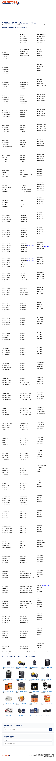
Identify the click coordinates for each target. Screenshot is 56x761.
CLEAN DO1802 (5, 438)
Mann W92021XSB (23, 562)
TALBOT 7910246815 (41, 420)
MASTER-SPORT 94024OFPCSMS (26, 603)
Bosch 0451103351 (6, 281)
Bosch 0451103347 (6, 275)
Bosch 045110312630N (6, 245)
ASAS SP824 (4, 161)
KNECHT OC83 (22, 373)
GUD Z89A (22, 208)
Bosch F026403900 (6, 337)
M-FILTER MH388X (23, 534)
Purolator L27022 (40, 259)
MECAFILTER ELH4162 (24, 639)
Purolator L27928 (40, 270)
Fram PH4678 (22, 157)
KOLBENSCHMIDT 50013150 (25, 401)
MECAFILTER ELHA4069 (41, 32)
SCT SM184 (39, 358)
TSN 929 (39, 482)
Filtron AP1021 (5, 627)
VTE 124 (38, 576)
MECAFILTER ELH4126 (24, 633)
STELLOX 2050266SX (41, 405)
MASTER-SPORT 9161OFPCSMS (26, 590)
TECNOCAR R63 (40, 437)
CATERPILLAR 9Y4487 (6, 367)
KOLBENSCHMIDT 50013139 (25, 399)
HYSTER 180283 (23, 277)
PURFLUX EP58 (40, 203)
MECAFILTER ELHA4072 (41, 36)
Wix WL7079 (39, 604)
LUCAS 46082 (22, 485)
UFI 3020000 (39, 533)
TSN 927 (39, 480)
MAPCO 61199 (22, 566)
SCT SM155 (39, 355)
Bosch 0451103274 (6, 271)
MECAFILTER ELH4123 (24, 629)
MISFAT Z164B (40, 59)
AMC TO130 (4, 150)
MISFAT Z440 (39, 81)
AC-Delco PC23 (5, 50)
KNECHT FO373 (23, 313)
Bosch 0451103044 (6, 228)
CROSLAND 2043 (5, 483)
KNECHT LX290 (23, 322)
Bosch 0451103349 (6, 277)
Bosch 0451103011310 (6, 219)
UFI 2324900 (39, 523)
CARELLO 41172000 (6, 346)
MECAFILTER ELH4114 (24, 624)
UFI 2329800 (39, 525)
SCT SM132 (39, 345)
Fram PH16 (22, 123)
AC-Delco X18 (5, 60)
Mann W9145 (22, 558)
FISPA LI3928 (22, 32)
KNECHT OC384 (23, 352)
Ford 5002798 (22, 88)
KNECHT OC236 (23, 341)
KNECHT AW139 (23, 303)
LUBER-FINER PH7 (23, 483)
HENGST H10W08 (23, 221)
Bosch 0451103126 (6, 243)
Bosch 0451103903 (6, 288)
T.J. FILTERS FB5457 (41, 418)
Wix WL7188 (39, 630)
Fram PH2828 (22, 131)
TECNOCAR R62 (40, 435)
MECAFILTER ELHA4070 (41, 34)
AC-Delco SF (4, 58)
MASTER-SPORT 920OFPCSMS (25, 601)
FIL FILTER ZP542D (6, 620)
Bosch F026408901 (6, 339)
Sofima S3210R (40, 370)
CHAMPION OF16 (5, 414)
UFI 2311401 (39, 486)
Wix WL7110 (39, 611)
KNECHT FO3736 (23, 316)
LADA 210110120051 (24, 427)
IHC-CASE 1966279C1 (24, 279)
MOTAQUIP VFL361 (41, 113)
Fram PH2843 (22, 133)
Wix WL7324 (39, 638)
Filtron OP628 (5, 637)
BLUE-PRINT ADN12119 (7, 211)
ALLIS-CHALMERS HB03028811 (8, 148)
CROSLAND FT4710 (6, 496)
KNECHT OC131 (23, 324)
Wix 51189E (39, 587)
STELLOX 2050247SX (41, 403)
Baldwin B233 (5, 180)
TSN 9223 (39, 469)
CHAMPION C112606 (6, 380)
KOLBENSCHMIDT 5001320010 (26, 410)
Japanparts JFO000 (23, 286)
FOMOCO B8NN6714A (24, 57)
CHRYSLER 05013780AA (7, 423)
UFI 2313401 (39, 501)
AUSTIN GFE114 (5, 174)
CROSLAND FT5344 (6, 511)
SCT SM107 (39, 330)
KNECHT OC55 (22, 369)
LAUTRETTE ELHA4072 (24, 459)
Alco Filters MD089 (6, 112)
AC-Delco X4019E (5, 75)
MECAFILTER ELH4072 (24, 618)
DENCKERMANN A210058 (7, 532)
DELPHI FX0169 (5, 517)
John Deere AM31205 (24, 292)
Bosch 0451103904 (6, 290)
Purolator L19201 (40, 252)
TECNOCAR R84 (40, 443)
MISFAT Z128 (39, 55)
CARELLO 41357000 (6, 354)
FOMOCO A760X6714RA (24, 55)
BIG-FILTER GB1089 (6, 202)
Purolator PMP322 (40, 306)
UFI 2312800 (39, 497)
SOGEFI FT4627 (40, 383)
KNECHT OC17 (22, 333)
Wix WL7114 (39, 613)
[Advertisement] (28, 13)
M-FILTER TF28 (23, 539)
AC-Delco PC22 (5, 48)
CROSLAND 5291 (5, 491)
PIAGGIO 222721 (40, 197)
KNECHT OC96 (22, 376)
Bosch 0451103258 (6, 264)
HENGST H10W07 (23, 219)
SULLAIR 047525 (40, 407)
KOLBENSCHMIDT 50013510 (25, 414)
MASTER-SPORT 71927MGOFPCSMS (27, 579)
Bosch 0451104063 (6, 294)
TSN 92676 (39, 478)
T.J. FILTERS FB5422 (41, 415)
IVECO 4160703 (23, 283)
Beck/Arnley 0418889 (6, 187)
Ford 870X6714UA (23, 101)
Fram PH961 (22, 163)
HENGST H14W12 (23, 238)
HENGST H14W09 (23, 236)
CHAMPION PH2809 (6, 421)
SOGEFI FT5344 (40, 400)
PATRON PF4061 (40, 152)
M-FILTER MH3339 (23, 519)
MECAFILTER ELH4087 (24, 620)
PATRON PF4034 (40, 143)
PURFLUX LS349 (40, 218)
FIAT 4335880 (5, 590)
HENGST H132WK (23, 230)
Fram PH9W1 (22, 172)
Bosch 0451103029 (6, 223)
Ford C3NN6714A (23, 110)
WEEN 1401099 (40, 581)
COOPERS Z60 (5, 470)
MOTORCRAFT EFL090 (41, 126)
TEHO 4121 (39, 456)
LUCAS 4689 (22, 487)
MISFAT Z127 (39, 53)
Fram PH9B (22, 170)
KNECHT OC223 (23, 337)
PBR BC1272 (39, 171)
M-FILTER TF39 (23, 541)
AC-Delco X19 (5, 63)
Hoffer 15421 (22, 266)
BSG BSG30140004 (6, 343)
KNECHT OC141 (23, 331)
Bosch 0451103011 (6, 217)
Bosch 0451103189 (6, 256)
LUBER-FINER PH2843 (24, 476)
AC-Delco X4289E (5, 97)
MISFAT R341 (39, 49)
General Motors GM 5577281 (25, 189)
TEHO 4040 (39, 452)
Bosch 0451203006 (6, 296)
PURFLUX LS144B (40, 210)
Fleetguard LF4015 (23, 42)
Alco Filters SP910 (5, 138)
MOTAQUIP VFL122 (41, 96)
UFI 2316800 (39, 505)
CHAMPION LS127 (5, 410)
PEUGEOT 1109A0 (40, 190)
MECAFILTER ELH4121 (24, 627)
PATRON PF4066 (40, 154)
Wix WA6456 (39, 591)
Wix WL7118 (39, 615)
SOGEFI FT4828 (40, 390)
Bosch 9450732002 (6, 328)
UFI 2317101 (39, 508)
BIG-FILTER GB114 (6, 206)
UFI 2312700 (39, 493)
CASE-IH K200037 (5, 365)
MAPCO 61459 (22, 569)
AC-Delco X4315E (5, 99)
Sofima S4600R (40, 379)
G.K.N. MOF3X (22, 178)
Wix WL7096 (39, 606)
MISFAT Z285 (39, 77)
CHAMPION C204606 (6, 397)
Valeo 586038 (40, 566)
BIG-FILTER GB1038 (6, 193)
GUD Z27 (21, 202)
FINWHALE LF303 (5, 646)
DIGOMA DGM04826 (6, 545)
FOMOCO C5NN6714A (24, 62)
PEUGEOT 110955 (40, 186)
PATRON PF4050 (40, 145)
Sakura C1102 (40, 317)
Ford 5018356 (22, 99)
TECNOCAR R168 (40, 424)
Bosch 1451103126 (6, 318)
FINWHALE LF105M (6, 644)
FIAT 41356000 (5, 577)
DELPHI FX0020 (5, 513)
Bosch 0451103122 (6, 241)
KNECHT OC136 (23, 328)
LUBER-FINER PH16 (23, 470)
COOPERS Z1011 (5, 459)
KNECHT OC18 (22, 335)
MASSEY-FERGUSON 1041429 (25, 575)
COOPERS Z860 (5, 472)
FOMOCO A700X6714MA (24, 47)
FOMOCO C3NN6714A (24, 59)
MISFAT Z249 (39, 72)
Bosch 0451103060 (6, 230)
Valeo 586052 (40, 568)
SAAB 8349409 (40, 315)
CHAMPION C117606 (6, 382)
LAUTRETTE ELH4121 (24, 444)
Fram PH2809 (22, 129)
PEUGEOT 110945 (40, 182)
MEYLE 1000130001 (41, 38)
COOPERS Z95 (5, 474)
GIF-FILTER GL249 (23, 193)
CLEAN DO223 (5, 440)
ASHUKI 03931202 (5, 168)
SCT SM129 (39, 340)
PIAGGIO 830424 (40, 199)
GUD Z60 (21, 206)
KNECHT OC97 (22, 378)
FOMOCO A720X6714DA (24, 53)
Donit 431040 (5, 564)
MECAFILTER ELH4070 (24, 616)
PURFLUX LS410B (40, 222)
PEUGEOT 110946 (40, 184)
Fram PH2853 (22, 135)
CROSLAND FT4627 (6, 494)
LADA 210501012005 (24, 429)
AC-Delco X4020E (5, 78)
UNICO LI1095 (40, 535)
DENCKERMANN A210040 (7, 528)
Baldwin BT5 (4, 185)
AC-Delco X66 (5, 105)
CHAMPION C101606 (6, 369)
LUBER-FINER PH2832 (24, 474)
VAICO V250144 (40, 551)
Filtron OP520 (5, 629)
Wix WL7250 (39, 634)
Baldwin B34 (4, 183)
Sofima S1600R (40, 366)
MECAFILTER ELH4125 (24, 631)
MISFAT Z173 (39, 68)
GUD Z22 (21, 200)
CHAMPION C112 (5, 378)
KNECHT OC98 (22, 380)
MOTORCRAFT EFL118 (41, 128)
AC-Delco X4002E (5, 67)
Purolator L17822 (40, 250)
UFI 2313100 (39, 499)
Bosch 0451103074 (6, 234)
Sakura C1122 (40, 319)
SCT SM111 (39, 336)
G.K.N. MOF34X (23, 176)
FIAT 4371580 (5, 597)
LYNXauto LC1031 (23, 498)
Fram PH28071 (23, 127)
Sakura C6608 (40, 321)
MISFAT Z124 (39, 51)
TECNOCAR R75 (40, 441)
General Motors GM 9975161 (25, 191)
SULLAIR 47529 (40, 409)
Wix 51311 (39, 589)
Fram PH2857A (23, 142)
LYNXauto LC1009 (23, 494)
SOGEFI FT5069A (40, 396)
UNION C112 (39, 544)
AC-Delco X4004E (5, 71)
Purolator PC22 (40, 287)
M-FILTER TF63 (23, 545)
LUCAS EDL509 (23, 491)
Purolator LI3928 (40, 282)
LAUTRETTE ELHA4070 (24, 457)
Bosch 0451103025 (6, 221)
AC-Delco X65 (5, 103)
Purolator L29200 (40, 272)
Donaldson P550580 (6, 549)
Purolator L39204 (40, 276)
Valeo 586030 (40, 563)
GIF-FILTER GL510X (23, 198)
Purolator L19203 (40, 255)
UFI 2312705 (39, 495)
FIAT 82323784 (5, 609)
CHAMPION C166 (5, 393)
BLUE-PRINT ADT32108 (6, 213)
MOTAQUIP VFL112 (41, 94)
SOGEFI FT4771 (40, 388)
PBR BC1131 (39, 169)
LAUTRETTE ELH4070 (24, 440)
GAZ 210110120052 (23, 187)
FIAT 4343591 (5, 592)
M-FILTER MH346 (23, 524)
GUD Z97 (21, 213)
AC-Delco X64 (5, 101)
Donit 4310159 (5, 560)
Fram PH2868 (22, 150)
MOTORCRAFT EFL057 (41, 122)
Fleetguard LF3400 (23, 38)
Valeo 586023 (40, 559)
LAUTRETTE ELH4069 (24, 438)
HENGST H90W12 (23, 256)
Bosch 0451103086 (6, 238)
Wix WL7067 (39, 593)
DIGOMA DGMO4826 (6, 547)
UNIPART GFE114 (40, 546)
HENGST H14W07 (23, 234)
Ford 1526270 (22, 86)
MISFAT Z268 (39, 74)
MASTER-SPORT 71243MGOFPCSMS (27, 577)
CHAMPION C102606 (6, 373)
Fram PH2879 (22, 153)
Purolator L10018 (40, 244)
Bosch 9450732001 (6, 326)
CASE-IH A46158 (5, 361)
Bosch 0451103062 (6, 232)
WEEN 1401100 (40, 583)
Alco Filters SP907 (5, 135)
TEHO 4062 (39, 454)
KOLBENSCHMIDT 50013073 (25, 393)
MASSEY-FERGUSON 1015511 (25, 573)
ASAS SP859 (4, 163)
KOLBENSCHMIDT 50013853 (25, 419)
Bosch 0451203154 (6, 303)
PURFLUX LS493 (40, 227)
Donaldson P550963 (6, 551)
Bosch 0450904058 (6, 215)
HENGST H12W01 (23, 228)
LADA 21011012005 (23, 425)
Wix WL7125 (39, 619)
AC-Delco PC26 (5, 52)
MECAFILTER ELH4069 (24, 614)
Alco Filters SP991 (5, 144)
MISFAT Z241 (39, 70)
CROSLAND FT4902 (6, 504)
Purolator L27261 (40, 263)
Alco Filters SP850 (5, 127)
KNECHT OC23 (22, 339)
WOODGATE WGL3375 (41, 641)
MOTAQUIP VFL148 (41, 100)
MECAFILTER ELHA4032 (41, 29)
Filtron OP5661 (5, 631)
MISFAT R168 (39, 47)
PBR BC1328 (39, 173)
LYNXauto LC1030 (23, 496)
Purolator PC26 (40, 293)
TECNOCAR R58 (40, 430)
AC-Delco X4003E (5, 69)
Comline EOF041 (5, 455)
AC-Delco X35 (5, 65)
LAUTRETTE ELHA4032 (24, 453)
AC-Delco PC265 (5, 54)
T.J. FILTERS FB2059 (41, 411)
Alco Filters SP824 (5, 120)
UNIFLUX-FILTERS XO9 (41, 542)
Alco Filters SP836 (5, 125)
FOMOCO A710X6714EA (24, 51)
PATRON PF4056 (40, 150)
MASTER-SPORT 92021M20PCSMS (26, 592)
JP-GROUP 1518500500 (24, 294)
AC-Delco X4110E (5, 88)
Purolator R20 (40, 308)
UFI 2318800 (39, 514)
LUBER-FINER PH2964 (24, 481)
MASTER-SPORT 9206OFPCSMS (26, 599)
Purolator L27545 (40, 265)
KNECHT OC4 (22, 354)
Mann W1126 (22, 551)
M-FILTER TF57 (23, 543)
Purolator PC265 (40, 295)
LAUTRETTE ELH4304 (24, 451)
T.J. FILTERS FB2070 (41, 413)
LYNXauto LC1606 (23, 504)
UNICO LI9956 (40, 540)
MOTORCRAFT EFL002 (41, 117)
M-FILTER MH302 (23, 506)
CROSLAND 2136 (5, 485)
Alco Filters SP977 (5, 142)
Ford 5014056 (22, 93)
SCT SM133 (39, 347)
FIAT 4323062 (5, 588)
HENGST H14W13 (23, 241)
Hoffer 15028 (22, 264)
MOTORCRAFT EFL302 (41, 132)
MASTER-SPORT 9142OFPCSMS (26, 588)
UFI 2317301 (39, 510)
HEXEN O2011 (22, 262)
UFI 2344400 (39, 529)
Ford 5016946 (22, 95)
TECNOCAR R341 (40, 428)
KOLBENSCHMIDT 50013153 (25, 406)
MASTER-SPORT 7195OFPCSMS (26, 586)
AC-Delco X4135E (5, 93)
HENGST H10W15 (23, 226)
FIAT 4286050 (5, 584)
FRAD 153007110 (23, 118)
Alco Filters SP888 (5, 131)
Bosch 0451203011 (6, 298)
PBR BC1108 (39, 167)
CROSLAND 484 (5, 489)
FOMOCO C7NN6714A (24, 82)
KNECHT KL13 (22, 318)
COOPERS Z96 (5, 476)
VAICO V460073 (40, 553)
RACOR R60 (39, 310)
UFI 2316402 (39, 503)
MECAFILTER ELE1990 (24, 609)
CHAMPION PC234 (6, 416)
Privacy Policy (52, 757)
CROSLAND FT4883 (6, 502)
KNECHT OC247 (23, 346)
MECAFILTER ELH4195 (24, 644)
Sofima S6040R (40, 381)
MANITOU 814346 (23, 549)
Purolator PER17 (40, 297)
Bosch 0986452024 (6, 311)
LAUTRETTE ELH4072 (24, 442)
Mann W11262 (23, 556)
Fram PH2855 (22, 138)
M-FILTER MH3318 (23, 515)
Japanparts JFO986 (23, 288)
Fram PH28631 (23, 148)
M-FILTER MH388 (23, 532)
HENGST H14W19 (23, 243)
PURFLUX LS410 (40, 220)
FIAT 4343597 (5, 594)
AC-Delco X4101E (5, 86)
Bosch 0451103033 (6, 226)
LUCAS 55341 (22, 489)
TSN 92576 (39, 473)
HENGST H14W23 (23, 245)
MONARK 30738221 (41, 87)
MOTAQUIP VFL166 (41, 107)
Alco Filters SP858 (5, 129)
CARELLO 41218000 (6, 348)
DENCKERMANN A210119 (7, 536)
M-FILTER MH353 (23, 526)
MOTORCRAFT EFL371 (41, 137)
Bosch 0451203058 (6, 301)
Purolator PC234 (40, 291)
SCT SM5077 (39, 360)
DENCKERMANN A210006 (7, 524)
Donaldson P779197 (6, 558)
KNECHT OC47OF (23, 361)
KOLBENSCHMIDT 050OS (25, 384)
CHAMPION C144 (5, 386)
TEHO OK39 (39, 463)
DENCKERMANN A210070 (7, 534)
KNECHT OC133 (23, 326)
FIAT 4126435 (5, 575)
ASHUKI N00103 (5, 170)
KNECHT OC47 (22, 356)
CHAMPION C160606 (6, 391)
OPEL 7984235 (40, 139)
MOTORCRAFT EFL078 (41, 124)
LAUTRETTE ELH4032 (24, 436)
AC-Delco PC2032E (6, 45)
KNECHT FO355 (23, 311)
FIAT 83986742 (5, 612)
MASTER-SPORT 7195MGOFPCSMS (26, 584)
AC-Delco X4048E (5, 80)
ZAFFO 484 (39, 647)
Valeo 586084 (40, 574)
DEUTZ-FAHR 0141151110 (7, 541)
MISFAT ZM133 (40, 83)
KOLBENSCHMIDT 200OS (25, 386)
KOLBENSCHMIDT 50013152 (25, 403)
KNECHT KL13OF (23, 320)
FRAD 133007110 (23, 116)
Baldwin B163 (5, 176)
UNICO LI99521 (40, 538)
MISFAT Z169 (39, 64)
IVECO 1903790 (23, 281)
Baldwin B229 (5, 178)
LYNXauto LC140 (23, 502)
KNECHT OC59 (22, 371)
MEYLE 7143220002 (41, 40)
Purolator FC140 (40, 240)
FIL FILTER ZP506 (5, 614)
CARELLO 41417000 (6, 358)
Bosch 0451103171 (6, 253)
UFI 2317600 (39, 512)
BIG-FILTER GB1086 (6, 200)
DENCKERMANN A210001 (7, 519)
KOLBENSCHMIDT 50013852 (25, 416)
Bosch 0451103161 (6, 249)
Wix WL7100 (39, 608)
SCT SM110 (39, 334)
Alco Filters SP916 (5, 140)
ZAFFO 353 (39, 645)
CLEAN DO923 (5, 451)
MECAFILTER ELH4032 (24, 612)
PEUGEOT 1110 (40, 192)
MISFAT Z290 (39, 79)
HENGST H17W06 (23, 249)
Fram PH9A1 (22, 168)
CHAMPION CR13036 (6, 401)
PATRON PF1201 (40, 141)
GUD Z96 (21, 211)
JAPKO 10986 (22, 290)
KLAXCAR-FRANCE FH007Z (25, 298)
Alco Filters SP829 (5, 123)
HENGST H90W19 (23, 258)
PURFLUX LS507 (40, 231)
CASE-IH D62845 (5, 363)
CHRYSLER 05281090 (6, 425)
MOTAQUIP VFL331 (41, 109)
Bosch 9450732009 (6, 333)
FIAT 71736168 (5, 603)
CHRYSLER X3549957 (6, 436)
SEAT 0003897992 (40, 362)
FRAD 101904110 (23, 112)
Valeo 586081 (40, 572)
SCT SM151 (39, 353)
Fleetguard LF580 (23, 44)
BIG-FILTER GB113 (6, 204)
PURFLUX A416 (40, 201)
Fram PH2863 (22, 146)
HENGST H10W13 (23, 223)
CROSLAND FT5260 (6, 509)
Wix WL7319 (39, 636)
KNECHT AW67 (23, 309)
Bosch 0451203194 (6, 305)
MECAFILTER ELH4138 (24, 635)
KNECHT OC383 (23, 350)
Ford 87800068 (23, 103)
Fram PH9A (22, 165)
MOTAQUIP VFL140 (41, 98)
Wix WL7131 (39, 621)
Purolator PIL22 (40, 304)
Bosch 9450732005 (6, 331)
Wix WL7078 (39, 602)
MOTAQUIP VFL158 (41, 104)
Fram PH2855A (23, 140)
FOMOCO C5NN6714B (24, 80)
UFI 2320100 (39, 516)
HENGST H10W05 (23, 217)
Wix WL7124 (39, 617)
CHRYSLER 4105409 (6, 429)
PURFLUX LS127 (40, 205)
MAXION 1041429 (23, 607)
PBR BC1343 (39, 175)
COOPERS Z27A (5, 468)
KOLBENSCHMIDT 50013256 (25, 412)
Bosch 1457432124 (6, 320)
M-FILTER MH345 (23, 521)
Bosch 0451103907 (6, 292)
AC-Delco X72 (5, 108)
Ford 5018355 (22, 97)
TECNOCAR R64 (40, 439)
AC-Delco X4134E (5, 90)
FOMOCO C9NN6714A (24, 84)
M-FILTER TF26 (23, 536)
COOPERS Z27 (5, 466)
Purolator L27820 (40, 267)
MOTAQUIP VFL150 (41, 102)
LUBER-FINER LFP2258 (24, 466)
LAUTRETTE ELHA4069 (24, 455)
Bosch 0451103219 (6, 258)
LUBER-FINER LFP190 (24, 464)
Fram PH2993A (23, 155)
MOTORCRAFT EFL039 (41, 119)
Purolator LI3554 (40, 280)
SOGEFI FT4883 (40, 392)
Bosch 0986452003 (6, 309)
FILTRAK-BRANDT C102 (6, 624)
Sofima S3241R (40, 373)
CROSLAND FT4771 (6, 498)
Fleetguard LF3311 (23, 36)
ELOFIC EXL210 (5, 569)
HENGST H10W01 (23, 215)
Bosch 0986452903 (6, 316)
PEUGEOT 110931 (40, 180)
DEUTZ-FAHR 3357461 (6, 543)
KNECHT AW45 (23, 307)
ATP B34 (4, 172)
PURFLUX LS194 (40, 214)
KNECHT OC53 (22, 367)
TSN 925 (39, 471)
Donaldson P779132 (6, 556)
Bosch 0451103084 (6, 236)
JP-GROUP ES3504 (23, 296)
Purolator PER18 (40, 300)
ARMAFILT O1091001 (6, 153)
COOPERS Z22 (5, 464)
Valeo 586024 (40, 561)
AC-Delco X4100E (5, 84)
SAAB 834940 (39, 313)
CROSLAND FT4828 (6, 500)
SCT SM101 (39, 323)
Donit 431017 (5, 562)
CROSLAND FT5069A (6, 506)
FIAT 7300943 (5, 607)
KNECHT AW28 (23, 305)
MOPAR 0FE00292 (40, 89)
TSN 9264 (39, 475)
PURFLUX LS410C (40, 225)
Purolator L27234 (40, 261)
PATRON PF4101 (40, 158)
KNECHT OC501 (23, 363)
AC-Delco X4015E (5, 73)
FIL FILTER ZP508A (6, 616)
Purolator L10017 (40, 242)
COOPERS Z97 (5, 479)
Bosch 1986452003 (6, 322)
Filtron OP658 (5, 639)
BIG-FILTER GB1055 (6, 196)
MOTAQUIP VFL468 (41, 115)
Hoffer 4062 (22, 273)
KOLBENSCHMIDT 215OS (25, 388)
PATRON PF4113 (40, 160)
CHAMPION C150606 (6, 388)
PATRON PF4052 (40, 147)
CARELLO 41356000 (6, 352)
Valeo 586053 (40, 570)
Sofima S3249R (40, 375)
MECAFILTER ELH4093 (24, 622)
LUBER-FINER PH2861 (24, 479)
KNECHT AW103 (23, 301)
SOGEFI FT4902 (40, 394)
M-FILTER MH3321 (23, 517)
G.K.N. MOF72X (23, 183)
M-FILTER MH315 (23, 509)
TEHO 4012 (39, 450)
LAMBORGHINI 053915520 (25, 431)
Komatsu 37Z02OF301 (24, 421)
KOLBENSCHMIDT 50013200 (25, 408)
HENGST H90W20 (23, 260)
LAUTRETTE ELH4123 (24, 446)
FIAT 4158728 (5, 579)
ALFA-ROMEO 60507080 (7, 146)
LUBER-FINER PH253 (24, 472)
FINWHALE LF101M (6, 642)
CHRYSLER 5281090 (6, 431)
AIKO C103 (4, 110)
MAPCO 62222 (22, 571)
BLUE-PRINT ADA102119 (7, 208)
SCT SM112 (39, 338)
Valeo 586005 (40, 555)
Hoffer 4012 (22, 268)
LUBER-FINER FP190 (24, 461)
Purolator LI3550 (40, 278)
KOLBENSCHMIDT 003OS (25, 382)
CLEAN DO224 (5, 442)
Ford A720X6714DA (23, 105)
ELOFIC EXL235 (5, 571)
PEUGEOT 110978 (40, 188)
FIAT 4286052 (5, 586)
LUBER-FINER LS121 (24, 468)
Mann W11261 (23, 554)
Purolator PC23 (40, 289)
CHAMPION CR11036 (6, 399)
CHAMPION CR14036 (6, 403)
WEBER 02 (39, 578)
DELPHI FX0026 (5, 515)
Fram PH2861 (22, 144)
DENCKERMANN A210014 (7, 526)
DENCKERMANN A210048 (7, 530)
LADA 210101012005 (24, 423)
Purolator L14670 (40, 246)
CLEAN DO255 (5, 444)
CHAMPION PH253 (6, 419)
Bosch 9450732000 (6, 324)
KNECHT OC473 (23, 358)
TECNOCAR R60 (40, 433)
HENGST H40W (23, 253)
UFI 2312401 (39, 490)
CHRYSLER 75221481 (6, 434)
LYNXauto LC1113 (23, 500)
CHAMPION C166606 (6, 395)
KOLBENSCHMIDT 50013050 (25, 391)
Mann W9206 (22, 564)
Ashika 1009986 (5, 165)
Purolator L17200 (40, 248)
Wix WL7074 (39, 598)
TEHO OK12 (39, 458)
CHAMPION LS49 (5, 412)
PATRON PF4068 (40, 156)
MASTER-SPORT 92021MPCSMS (26, 594)
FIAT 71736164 (5, 601)
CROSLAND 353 (5, 487)
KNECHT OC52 (22, 365)
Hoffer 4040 (22, 271)
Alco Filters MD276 (6, 116)
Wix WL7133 (39, 623)
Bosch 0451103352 (6, 283)
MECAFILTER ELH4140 (24, 637)
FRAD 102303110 (23, 114)
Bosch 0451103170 (6, 251)
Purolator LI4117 (40, 285)
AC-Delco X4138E (5, 95)
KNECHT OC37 (22, 348)
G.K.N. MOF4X (22, 180)
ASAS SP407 (4, 157)
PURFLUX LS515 (40, 235)
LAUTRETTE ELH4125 (24, 449)
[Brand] (28, 740)
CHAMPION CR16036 (6, 406)
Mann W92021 (23, 560)
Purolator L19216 (40, 257)
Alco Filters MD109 (6, 114)
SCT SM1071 (39, 332)
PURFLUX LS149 (40, 212)
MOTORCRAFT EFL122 (41, 130)
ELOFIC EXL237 (5, 573)
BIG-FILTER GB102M (6, 191)
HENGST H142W (23, 232)
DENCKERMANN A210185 (7, 539)
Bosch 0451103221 (6, 260)
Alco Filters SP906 (5, 133)
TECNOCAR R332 (40, 426)
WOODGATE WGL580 (41, 643)
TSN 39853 (39, 467)
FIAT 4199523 (5, 581)
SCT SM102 (39, 325)
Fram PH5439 (22, 159)
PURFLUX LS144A (40, 207)
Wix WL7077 (39, 600)
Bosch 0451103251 (6, 262)
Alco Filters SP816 (5, 118)
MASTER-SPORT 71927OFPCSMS (26, 581)
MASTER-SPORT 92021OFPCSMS (26, 597)
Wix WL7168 (39, 628)
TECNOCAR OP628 (40, 422)
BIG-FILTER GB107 (6, 198)
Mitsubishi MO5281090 (41, 85)
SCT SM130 (39, 343)
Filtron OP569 (5, 635)
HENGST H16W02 (23, 247)
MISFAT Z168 (39, 62)
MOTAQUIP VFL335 (41, 111)
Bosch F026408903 (6, 341)
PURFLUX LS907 (40, 237)
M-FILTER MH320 (23, 511)
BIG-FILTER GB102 (6, 189)
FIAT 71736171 (5, 605)
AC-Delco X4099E (5, 82)
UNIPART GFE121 (40, 548)
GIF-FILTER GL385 (23, 196)
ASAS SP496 (4, 159)
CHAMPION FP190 (6, 408)
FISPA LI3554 (22, 29)
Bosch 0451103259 (6, 266)
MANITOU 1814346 (23, 547)
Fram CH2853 (22, 120)
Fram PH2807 (22, 125)
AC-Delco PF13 (5, 56)
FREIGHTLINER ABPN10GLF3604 (26, 174)
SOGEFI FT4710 (40, 385)
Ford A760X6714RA (23, 108)
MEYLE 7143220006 (41, 42)
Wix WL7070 (39, 596)
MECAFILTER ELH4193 (24, 642)
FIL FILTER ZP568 (5, 622)
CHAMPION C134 (5, 384)
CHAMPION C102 (5, 371)
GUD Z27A (22, 204)
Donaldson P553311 (6, 554)
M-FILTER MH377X (23, 530)
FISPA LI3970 (22, 34)
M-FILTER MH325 (23, 513)
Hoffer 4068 (22, 275)
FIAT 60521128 (5, 599)
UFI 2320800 (39, 518)
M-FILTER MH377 (23, 528)
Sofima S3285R (40, 377)
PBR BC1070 (39, 162)
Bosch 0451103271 (6, 268)
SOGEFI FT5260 (40, 398)
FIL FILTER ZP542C (6, 618)
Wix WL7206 (39, 632)
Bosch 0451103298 (6, 273)
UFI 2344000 (39, 527)
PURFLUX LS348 (40, 216)
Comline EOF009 (5, 453)
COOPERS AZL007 (5, 457)
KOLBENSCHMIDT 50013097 (25, 397)
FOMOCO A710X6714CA (24, 49)
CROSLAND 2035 (5, 481)
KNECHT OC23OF (23, 343)
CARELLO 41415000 (6, 356)
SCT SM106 (39, 328)
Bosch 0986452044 (6, 313)
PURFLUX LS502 (40, 229)
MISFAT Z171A (40, 66)
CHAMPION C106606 (6, 376)
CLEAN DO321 (5, 449)
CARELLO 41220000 (6, 350)
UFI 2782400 (39, 531)
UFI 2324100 (39, 520)
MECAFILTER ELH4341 (24, 648)
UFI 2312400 (39, 488)
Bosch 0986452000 (6, 307)
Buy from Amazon (11, 180)
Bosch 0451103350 (6, 279)
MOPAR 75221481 (40, 92)
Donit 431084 (5, 566)
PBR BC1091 (39, 165)
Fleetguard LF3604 (23, 40)
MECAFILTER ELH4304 (24, 646)
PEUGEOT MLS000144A (41, 195)
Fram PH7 (22, 161)
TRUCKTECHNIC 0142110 (42, 465)
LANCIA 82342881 (23, 434)
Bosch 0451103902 (6, 286)
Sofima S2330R (40, 368)
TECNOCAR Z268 (40, 445)
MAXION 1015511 (23, 605)
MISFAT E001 (39, 44)
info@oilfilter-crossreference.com (49, 756)
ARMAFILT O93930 (6, 155)
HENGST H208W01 (23, 251)
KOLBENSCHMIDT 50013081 (25, 395)
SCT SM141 (39, 351)
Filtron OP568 (5, 633)
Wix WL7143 (39, 626)
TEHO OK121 (39, 460)
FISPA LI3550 (4, 648)
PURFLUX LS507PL (40, 233)
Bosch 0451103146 (6, 247)
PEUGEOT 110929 (40, 177)
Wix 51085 (39, 585)
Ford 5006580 (22, 90)
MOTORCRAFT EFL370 (41, 134)
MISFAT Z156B (40, 57)
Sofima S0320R (40, 364)
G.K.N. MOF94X (23, 185)
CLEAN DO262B (5, 446)
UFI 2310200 (39, 484)
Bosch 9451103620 (6, 335)
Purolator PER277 (40, 302)
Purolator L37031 (40, 274)
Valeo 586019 (40, 557)
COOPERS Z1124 (5, 461)
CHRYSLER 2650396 (6, 427)
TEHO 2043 (39, 448)
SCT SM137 (39, 349)
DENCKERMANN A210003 (7, 521)
